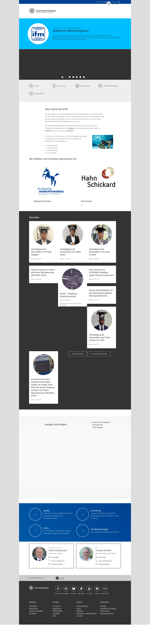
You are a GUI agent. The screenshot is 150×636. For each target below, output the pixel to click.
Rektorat (103, 617)
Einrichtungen (104, 622)
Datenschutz (57, 620)
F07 (114, 2)
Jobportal (79, 622)
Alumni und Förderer (36, 622)
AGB (54, 627)
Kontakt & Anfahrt (82, 617)
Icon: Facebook (58, 600)
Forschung (61, 97)
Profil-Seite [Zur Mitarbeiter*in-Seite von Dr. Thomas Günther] (102, 569)
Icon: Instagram (66, 600)
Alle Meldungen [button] (77, 365)
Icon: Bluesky (74, 600)
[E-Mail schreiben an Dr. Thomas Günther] (102, 575)
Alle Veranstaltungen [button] (99, 365)
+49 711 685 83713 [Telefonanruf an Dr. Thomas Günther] (105, 572)
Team (36, 97)
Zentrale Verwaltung (107, 625)
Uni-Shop (79, 627)
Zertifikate (56, 625)
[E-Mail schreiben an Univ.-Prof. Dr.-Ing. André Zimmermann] (55, 575)
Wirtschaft (32, 625)
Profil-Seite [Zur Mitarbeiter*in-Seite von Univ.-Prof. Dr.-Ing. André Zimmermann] (55, 569)
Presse (78, 620)
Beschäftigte (33, 620)
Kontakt (60, 590)
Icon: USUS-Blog (105, 600)
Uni (102, 2)
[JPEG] (102, 153)
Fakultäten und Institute (108, 620)
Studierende (84, 97)
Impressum (56, 617)
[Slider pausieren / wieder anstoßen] (62, 88)
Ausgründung (39, 105)
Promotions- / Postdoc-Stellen (86, 625)
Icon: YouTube (89, 600)
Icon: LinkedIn (97, 600)
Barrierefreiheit (58, 622)
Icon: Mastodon (81, 600)
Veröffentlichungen (111, 97)
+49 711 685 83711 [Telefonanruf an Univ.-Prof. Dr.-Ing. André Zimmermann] (58, 572)
